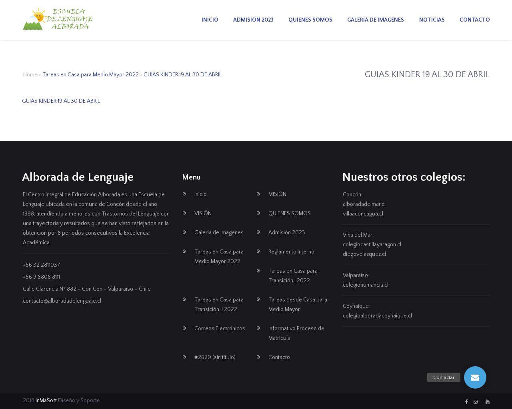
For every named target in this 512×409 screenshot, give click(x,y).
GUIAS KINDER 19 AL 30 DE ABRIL (61, 101)
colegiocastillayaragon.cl (372, 244)
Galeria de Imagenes (375, 20)
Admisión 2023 (253, 20)
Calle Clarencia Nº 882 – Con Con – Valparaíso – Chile (87, 289)
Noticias (432, 20)
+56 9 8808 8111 (41, 277)
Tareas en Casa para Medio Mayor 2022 (90, 75)
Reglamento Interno (291, 252)
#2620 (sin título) (215, 357)
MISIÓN (277, 194)
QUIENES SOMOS (310, 20)
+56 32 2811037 (41, 265)
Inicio (210, 20)
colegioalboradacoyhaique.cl (377, 316)
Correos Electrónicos (219, 328)
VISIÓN (203, 213)
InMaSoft (46, 400)
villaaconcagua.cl (363, 214)
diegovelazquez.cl (364, 254)
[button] (475, 377)
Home (30, 75)
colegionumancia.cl (365, 285)
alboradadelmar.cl (364, 204)
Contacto (475, 20)
